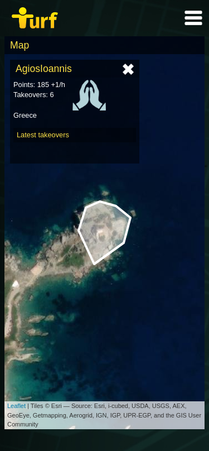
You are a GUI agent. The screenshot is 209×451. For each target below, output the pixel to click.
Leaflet (16, 405)
